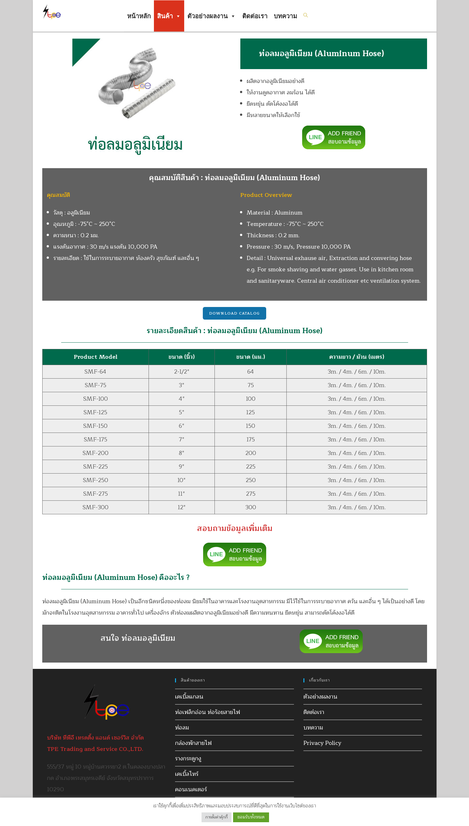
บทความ (285, 16)
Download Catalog (234, 313)
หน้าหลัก (139, 16)
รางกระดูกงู (188, 758)
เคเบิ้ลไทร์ (186, 774)
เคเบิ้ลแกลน (189, 696)
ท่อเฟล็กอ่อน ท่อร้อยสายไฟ (207, 712)
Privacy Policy (322, 743)
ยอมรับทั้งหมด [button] (251, 817)
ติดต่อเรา (254, 16)
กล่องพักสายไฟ (193, 743)
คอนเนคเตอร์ (191, 789)
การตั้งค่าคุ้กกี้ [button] (216, 817)
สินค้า (169, 16)
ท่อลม (182, 727)
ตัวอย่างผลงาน (211, 16)
